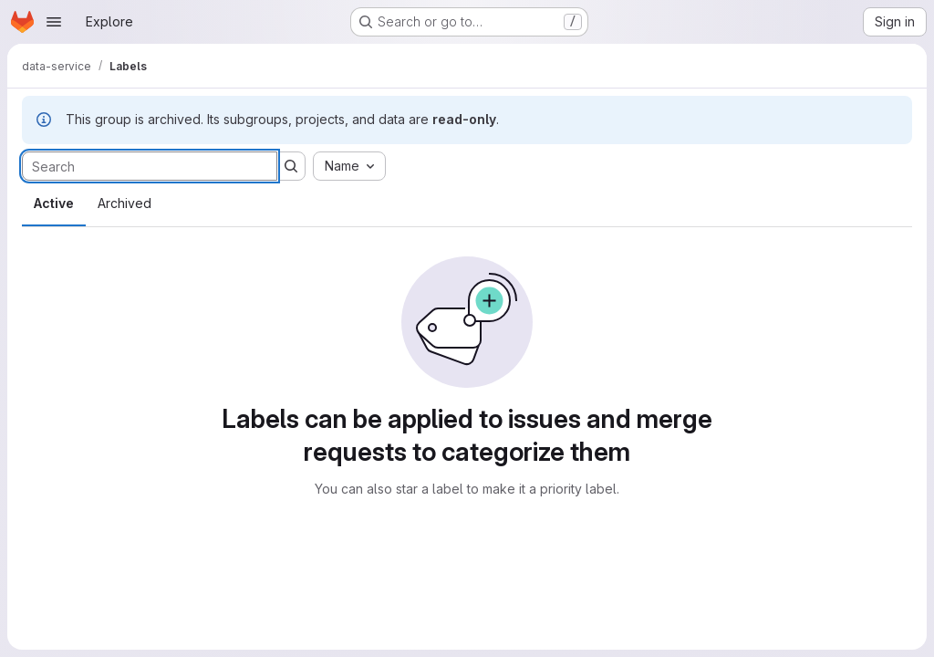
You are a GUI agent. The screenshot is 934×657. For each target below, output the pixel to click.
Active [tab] (54, 203)
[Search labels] (149, 166)
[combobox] (349, 166)
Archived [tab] (124, 203)
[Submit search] (291, 166)
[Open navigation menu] (53, 21)
